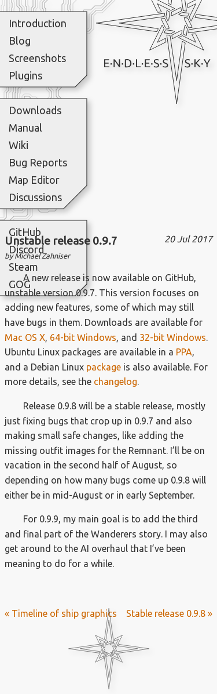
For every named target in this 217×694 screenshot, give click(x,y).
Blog (20, 40)
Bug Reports (38, 162)
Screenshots (37, 58)
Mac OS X (25, 337)
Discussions (35, 197)
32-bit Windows (172, 337)
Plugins (25, 75)
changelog (115, 381)
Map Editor (34, 180)
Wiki (18, 145)
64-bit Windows (83, 337)
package (103, 367)
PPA (184, 352)
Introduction (38, 23)
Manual (25, 127)
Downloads (35, 110)
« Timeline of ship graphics (61, 613)
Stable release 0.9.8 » (169, 613)
